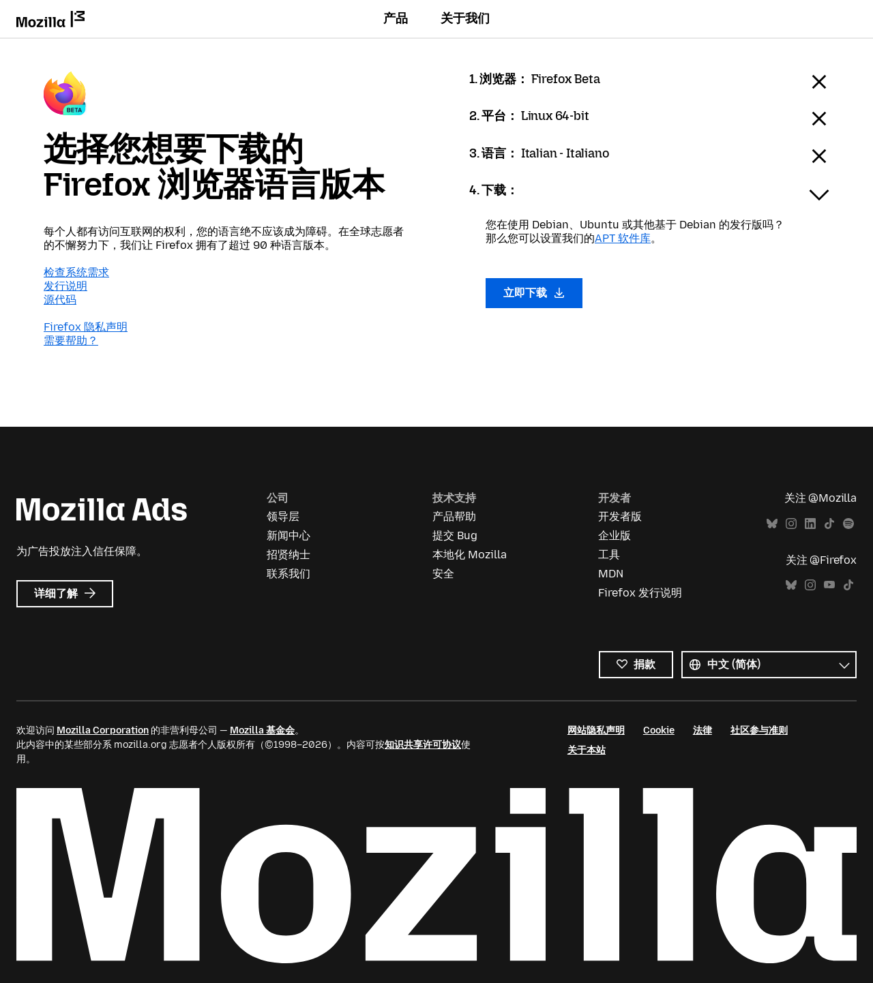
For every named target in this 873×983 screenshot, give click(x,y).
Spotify (848, 523)
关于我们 (465, 18)
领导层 (283, 516)
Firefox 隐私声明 (86, 326)
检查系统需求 (76, 272)
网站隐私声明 (596, 730)
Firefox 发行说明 (640, 592)
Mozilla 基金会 (262, 730)
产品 (395, 18)
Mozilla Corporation (103, 730)
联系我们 (288, 573)
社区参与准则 (759, 730)
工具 (609, 554)
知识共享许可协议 (423, 745)
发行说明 (65, 285)
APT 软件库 (623, 238)
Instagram (791, 523)
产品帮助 (454, 516)
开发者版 (620, 516)
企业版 (614, 535)
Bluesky (772, 523)
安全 (443, 573)
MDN (610, 573)
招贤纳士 (288, 554)
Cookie (659, 730)
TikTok (829, 523)
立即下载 (534, 292)
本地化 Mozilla (469, 554)
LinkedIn (810, 523)
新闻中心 (288, 535)
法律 (702, 730)
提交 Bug (454, 535)
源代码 (60, 299)
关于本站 (586, 750)
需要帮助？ (71, 340)
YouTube (829, 585)
